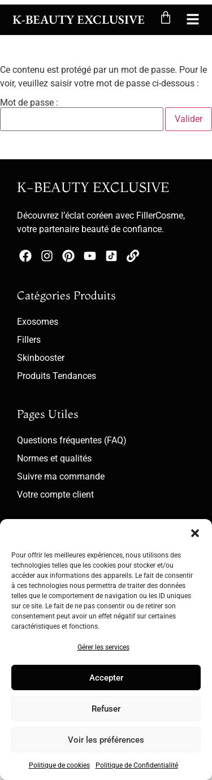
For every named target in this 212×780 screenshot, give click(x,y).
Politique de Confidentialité (137, 765)
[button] (195, 533)
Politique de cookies (59, 765)
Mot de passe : (81, 114)
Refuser (106, 709)
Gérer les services (103, 647)
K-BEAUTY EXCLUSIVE (93, 187)
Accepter (106, 678)
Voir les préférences (106, 740)
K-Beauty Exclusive (78, 19)
